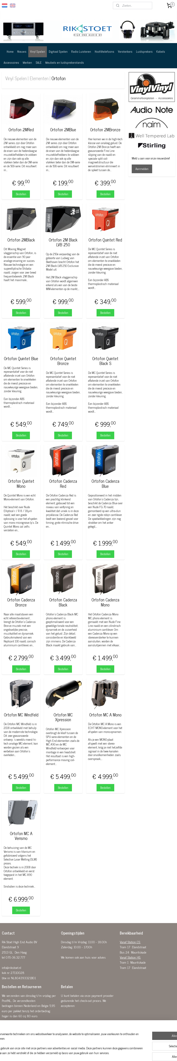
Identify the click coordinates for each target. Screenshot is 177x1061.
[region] (58, 1041)
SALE (39, 63)
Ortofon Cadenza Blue (105, 483)
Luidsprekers (144, 52)
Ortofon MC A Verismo (21, 836)
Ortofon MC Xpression (63, 717)
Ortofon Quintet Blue (21, 358)
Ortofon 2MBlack (21, 239)
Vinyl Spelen (37, 52)
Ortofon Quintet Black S (105, 361)
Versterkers (125, 52)
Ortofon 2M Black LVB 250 (63, 242)
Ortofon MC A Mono (105, 714)
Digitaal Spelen (58, 52)
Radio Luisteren (81, 52)
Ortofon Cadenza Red (63, 483)
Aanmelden (141, 168)
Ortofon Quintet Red (105, 239)
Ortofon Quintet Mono (21, 483)
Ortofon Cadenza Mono (105, 602)
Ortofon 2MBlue (63, 129)
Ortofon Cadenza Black (63, 602)
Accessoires (11, 63)
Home (10, 52)
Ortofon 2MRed (21, 129)
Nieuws (21, 52)
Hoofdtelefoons (104, 52)
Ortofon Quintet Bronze (63, 361)
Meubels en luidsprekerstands (64, 63)
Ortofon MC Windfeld (21, 714)
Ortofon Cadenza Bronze (21, 602)
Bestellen (21, 194)
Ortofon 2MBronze (105, 129)
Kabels (160, 52)
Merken (27, 63)
